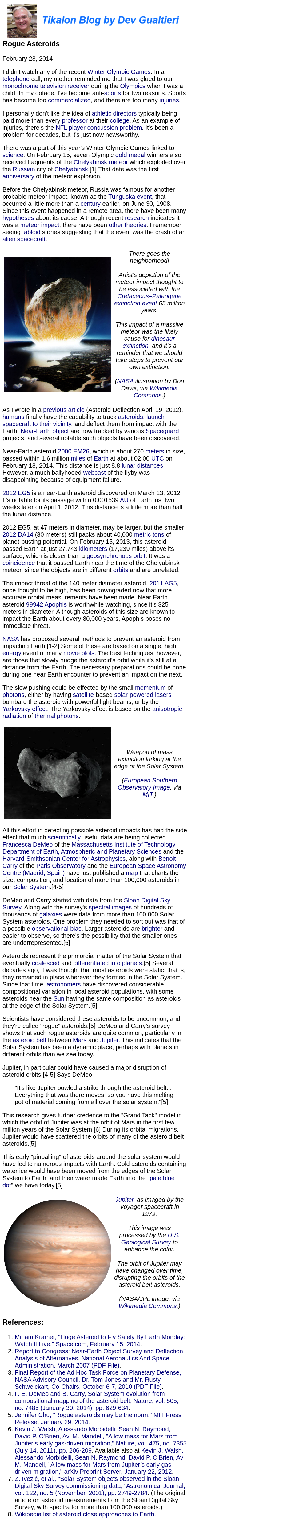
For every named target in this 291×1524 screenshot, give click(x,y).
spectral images (110, 907)
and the (172, 851)
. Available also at (116, 1450)
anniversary (18, 176)
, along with (142, 858)
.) (163, 395)
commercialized (69, 100)
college (119, 120)
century (90, 203)
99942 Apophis (46, 604)
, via (175, 787)
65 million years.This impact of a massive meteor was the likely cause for (150, 321)
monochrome (20, 86)
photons (13, 694)
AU (124, 500)
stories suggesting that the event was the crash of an (113, 232)
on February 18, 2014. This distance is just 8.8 (87, 462)
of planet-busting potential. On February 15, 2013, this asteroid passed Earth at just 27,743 (86, 541)
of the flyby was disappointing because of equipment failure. (76, 476)
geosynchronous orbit (115, 555)
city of (44, 169)
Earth (101, 458)
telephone (16, 78)
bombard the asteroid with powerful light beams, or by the (80, 701)
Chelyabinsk (71, 169)
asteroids (130, 416)
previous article (64, 409)
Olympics (132, 86)
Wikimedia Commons (156, 392)
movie (71, 653)
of (89, 458)
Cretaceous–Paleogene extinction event (147, 300)
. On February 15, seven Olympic (69, 155)
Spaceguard (162, 431)
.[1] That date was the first (123, 169)
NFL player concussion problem (99, 127)
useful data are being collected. (124, 837)
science (12, 155)
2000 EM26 (73, 451)
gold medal (130, 155)
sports (112, 93)
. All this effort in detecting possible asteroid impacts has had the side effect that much (94, 777)
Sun (59, 998)
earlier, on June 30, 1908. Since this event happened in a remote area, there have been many (94, 207)
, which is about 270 (117, 451)
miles (78, 458)
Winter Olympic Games (119, 71)
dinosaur (163, 338)
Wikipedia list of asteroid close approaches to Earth (84, 1514)
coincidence (18, 562)
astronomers (63, 984)
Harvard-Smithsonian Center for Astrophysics (64, 858)
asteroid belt (29, 1040)
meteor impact (39, 224)
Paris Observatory (61, 865)
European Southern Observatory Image (147, 784)
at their (99, 120)
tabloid (31, 232)
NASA (125, 381)
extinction (135, 345)
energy (11, 653)
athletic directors (114, 113)
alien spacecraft (24, 239)
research (137, 217)
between (59, 1040)
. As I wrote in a (94, 324)
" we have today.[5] (94, 1254)
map (132, 872)
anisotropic (167, 708)
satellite (83, 694)
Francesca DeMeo (27, 844)
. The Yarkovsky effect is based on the (99, 708)
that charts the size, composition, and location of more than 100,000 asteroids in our (91, 879)
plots (88, 653)
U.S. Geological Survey (150, 1239)
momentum (150, 687)
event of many (42, 653)
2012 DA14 (17, 534)
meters (155, 451)
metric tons (149, 534)
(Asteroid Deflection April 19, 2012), (134, 409)
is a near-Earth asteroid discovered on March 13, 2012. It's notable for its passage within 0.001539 (92, 496)
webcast (94, 472)
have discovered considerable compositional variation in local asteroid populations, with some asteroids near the (88, 991)
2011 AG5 (163, 583)
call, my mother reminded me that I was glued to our (101, 78)
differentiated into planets (107, 963)
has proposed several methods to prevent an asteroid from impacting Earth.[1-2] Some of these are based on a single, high (91, 642)
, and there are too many (125, 100)
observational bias (57, 928)
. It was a (158, 555)
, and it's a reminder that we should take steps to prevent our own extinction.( (149, 363)
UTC (157, 458)
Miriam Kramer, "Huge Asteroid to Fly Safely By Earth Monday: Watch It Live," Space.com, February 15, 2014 (100, 1340)
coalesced (46, 963)
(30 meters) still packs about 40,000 (83, 534)
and (66, 963)
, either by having (48, 694)
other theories (127, 224)
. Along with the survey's (55, 907)
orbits (120, 570)
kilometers (93, 548)
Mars (79, 1040)
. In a (157, 71)
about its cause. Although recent (79, 217)
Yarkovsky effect (24, 708)
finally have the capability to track (71, 416)
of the (62, 844)
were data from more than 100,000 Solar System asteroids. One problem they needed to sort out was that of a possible (93, 921)
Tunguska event (130, 196)
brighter (152, 928)
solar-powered (133, 694)
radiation (14, 716)
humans (13, 416)
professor (74, 120)
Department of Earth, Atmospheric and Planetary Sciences (81, 851)
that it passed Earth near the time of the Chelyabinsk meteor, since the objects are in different (91, 566)
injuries (169, 100)
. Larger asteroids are (112, 928)
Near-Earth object (45, 431)
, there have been (84, 224)
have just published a (95, 872)
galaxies (50, 914)
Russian (24, 169)
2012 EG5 (16, 493)
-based (104, 694)
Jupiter (109, 1040)
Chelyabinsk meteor (101, 162)
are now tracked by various (107, 431)
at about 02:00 (130, 458)
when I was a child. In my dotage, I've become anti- (92, 89)
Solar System (31, 887)
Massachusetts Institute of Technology (124, 844)
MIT (148, 794)
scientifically (64, 837)
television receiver (64, 86)
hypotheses (18, 217)
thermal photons (57, 716)
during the (104, 86)
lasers (163, 694)
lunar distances (142, 465)
